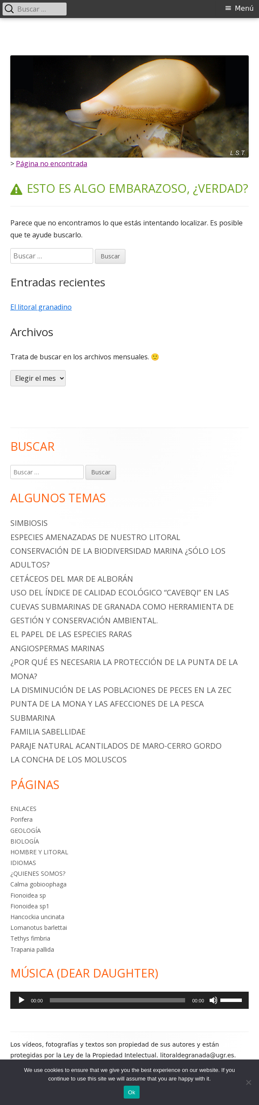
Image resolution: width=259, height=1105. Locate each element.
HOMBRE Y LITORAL (39, 852)
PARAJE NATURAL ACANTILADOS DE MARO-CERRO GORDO (116, 746)
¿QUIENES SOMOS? (37, 873)
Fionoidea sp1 (29, 906)
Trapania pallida (32, 949)
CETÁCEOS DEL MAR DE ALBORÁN (71, 579)
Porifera (21, 819)
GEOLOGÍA (25, 830)
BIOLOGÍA (24, 841)
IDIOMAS (23, 863)
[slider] (118, 1000)
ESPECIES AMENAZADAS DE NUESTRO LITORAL (95, 537)
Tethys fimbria (30, 938)
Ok (131, 1092)
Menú (244, 8)
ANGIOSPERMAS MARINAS (57, 648)
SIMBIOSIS (29, 523)
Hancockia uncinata (37, 917)
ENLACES (23, 808)
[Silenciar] (213, 1000)
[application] (129, 1000)
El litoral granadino (41, 307)
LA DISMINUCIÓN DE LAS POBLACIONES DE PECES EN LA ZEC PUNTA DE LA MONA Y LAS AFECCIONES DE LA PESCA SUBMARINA (121, 704)
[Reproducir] (21, 1000)
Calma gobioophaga (38, 884)
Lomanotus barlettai (38, 927)
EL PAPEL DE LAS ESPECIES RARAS (71, 634)
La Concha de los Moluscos (68, 759)
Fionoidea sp (28, 895)
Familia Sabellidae (47, 731)
